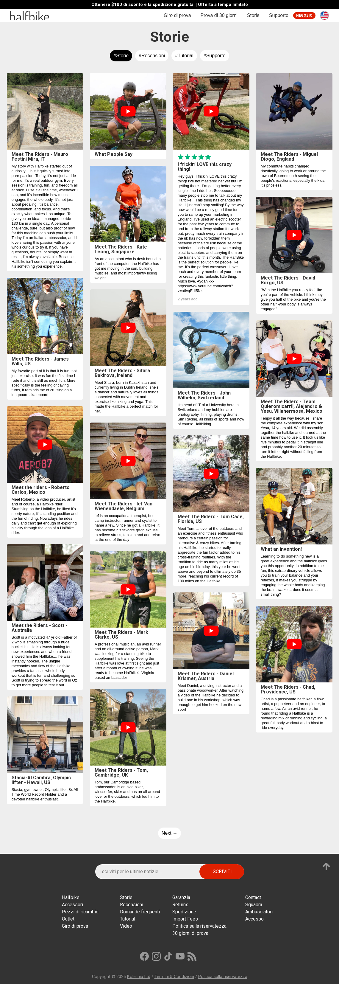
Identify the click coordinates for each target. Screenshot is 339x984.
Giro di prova (177, 15)
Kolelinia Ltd (138, 976)
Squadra (253, 904)
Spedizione (184, 912)
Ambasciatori (259, 912)
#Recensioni (152, 55)
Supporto (278, 15)
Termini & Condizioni (174, 976)
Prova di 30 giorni (219, 15)
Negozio (304, 15)
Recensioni (131, 904)
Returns (180, 904)
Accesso (254, 919)
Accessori (72, 904)
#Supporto (215, 55)
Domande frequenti (140, 912)
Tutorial (127, 919)
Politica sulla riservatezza (199, 926)
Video (126, 926)
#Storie (121, 55)
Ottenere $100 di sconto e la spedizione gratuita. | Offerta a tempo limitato (169, 4)
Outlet (68, 919)
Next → (169, 833)
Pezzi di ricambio (80, 912)
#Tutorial (184, 55)
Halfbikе (70, 897)
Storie (253, 15)
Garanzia (181, 897)
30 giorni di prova (190, 933)
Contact (253, 897)
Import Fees (185, 919)
